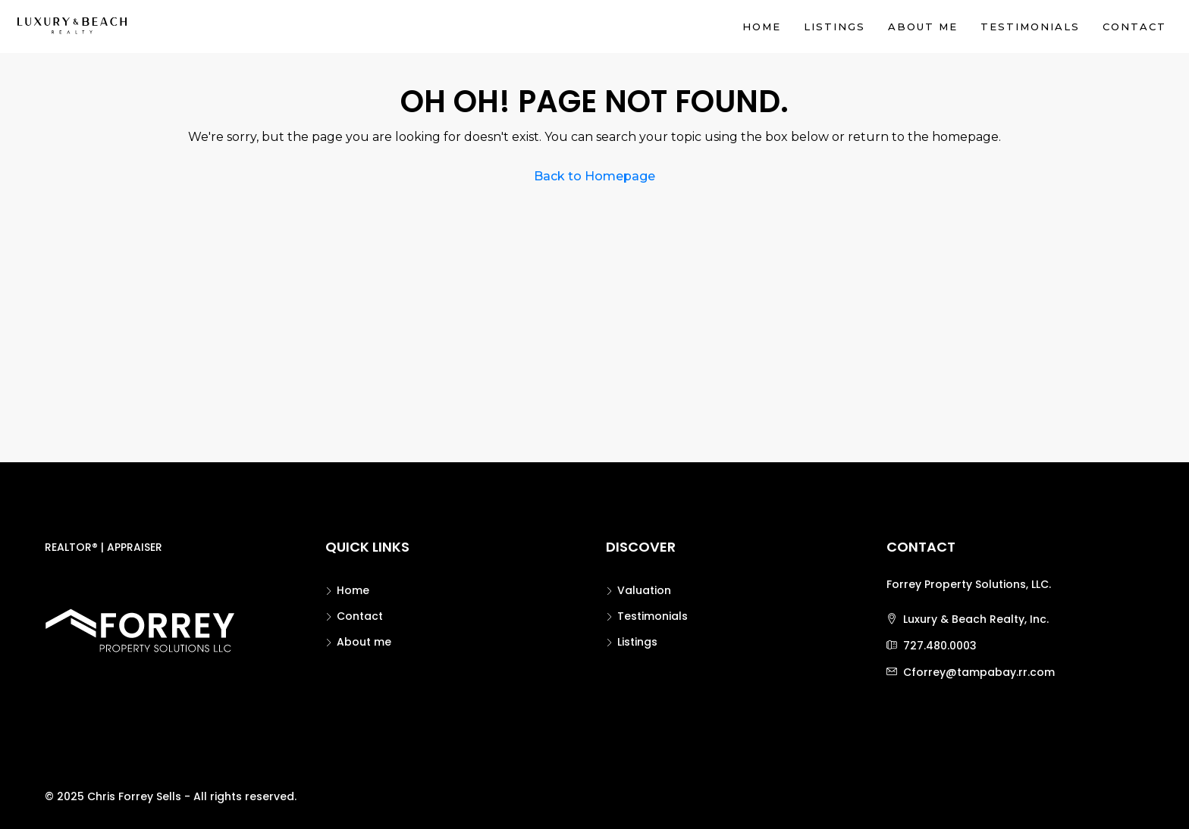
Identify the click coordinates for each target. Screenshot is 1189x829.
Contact (1134, 26)
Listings (834, 26)
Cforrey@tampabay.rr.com (979, 672)
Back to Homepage (594, 176)
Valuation (644, 590)
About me (923, 26)
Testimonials (1030, 26)
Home (761, 26)
